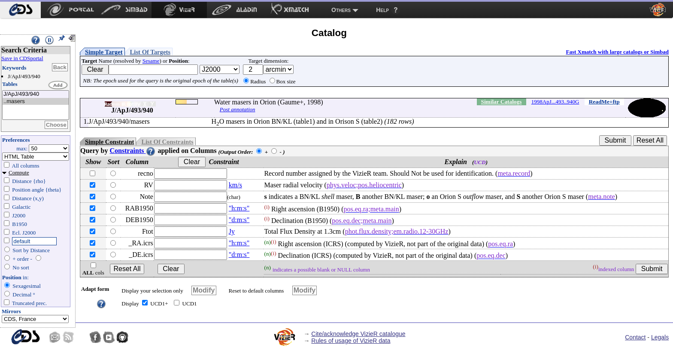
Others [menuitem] (341, 9)
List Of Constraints (167, 141)
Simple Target (104, 52)
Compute (19, 172)
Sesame (151, 61)
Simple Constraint (109, 141)
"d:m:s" (239, 219)
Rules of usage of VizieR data (350, 340)
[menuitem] (20, 10)
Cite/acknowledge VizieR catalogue (358, 333)
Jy (232, 231)
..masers (36, 101)
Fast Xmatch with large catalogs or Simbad (617, 52)
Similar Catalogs (501, 101)
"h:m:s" (239, 208)
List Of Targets (150, 52)
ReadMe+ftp (604, 101)
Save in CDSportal (22, 58)
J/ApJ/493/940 (36, 94)
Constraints (132, 150)
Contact (635, 337)
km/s (235, 185)
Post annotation (237, 109)
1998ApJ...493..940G (555, 101)
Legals (660, 337)
